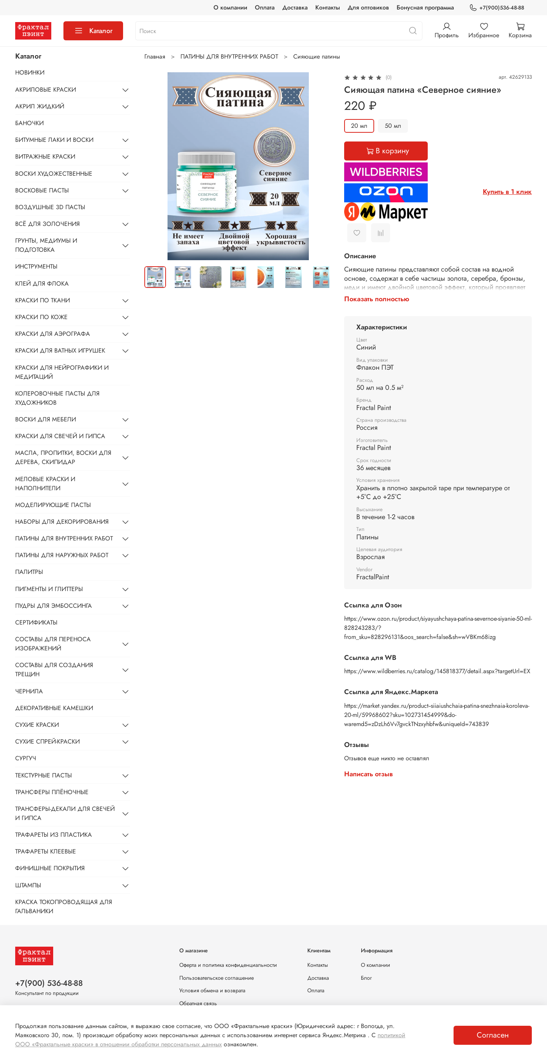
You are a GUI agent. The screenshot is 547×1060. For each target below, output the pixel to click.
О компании (230, 7)
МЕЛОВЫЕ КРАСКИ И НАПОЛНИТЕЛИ (45, 484)
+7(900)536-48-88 (496, 8)
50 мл (393, 125)
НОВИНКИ (29, 72)
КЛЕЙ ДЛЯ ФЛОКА (42, 283)
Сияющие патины (316, 56)
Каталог (93, 31)
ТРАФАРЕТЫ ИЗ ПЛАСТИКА (53, 834)
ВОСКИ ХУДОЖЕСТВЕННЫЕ (53, 173)
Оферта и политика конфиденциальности (228, 965)
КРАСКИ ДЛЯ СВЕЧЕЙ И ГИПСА (60, 436)
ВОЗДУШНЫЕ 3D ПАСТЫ (50, 207)
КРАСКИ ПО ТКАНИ (42, 300)
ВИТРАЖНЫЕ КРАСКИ (45, 156)
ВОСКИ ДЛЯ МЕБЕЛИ (45, 419)
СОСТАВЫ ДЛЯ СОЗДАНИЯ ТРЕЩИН (54, 670)
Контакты (327, 7)
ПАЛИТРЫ (29, 571)
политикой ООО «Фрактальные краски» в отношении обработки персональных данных (210, 1040)
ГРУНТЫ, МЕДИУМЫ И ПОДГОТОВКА (46, 245)
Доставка (295, 7)
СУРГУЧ (25, 758)
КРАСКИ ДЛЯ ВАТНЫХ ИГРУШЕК (60, 350)
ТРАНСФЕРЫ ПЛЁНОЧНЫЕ (52, 792)
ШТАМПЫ (28, 885)
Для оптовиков (368, 7)
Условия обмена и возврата (212, 990)
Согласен (493, 1035)
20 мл (359, 125)
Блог (366, 978)
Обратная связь (198, 1003)
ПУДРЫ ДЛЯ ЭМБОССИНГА (53, 605)
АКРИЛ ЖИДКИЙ (39, 106)
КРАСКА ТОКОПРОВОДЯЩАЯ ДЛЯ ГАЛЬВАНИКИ (63, 906)
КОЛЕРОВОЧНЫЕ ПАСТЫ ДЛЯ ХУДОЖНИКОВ (57, 398)
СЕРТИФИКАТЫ (36, 622)
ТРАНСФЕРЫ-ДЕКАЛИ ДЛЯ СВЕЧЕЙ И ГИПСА (65, 813)
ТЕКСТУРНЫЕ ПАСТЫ (43, 775)
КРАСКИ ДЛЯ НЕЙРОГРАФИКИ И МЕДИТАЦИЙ (62, 372)
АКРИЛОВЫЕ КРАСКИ (45, 89)
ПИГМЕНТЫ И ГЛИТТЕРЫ (49, 589)
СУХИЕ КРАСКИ (37, 724)
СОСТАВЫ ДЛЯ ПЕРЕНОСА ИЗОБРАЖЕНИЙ (53, 644)
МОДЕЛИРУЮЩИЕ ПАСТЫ (53, 505)
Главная (154, 56)
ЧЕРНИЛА (29, 691)
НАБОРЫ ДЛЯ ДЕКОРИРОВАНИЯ (62, 521)
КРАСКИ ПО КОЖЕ (41, 317)
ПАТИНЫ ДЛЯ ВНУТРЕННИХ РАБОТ (229, 56)
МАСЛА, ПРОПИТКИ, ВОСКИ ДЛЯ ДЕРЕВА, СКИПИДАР (63, 457)
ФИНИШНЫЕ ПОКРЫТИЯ (50, 868)
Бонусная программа (425, 7)
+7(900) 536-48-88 (49, 983)
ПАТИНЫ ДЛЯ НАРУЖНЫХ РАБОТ (61, 555)
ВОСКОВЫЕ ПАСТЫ (42, 190)
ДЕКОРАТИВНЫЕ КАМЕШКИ (54, 708)
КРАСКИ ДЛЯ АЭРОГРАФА (52, 333)
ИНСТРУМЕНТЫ (36, 266)
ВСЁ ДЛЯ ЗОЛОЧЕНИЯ (47, 223)
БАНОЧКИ (29, 123)
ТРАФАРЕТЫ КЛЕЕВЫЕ (45, 851)
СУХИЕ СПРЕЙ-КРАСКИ (47, 741)
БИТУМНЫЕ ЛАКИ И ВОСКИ (54, 139)
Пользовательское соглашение (216, 978)
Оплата (265, 7)
